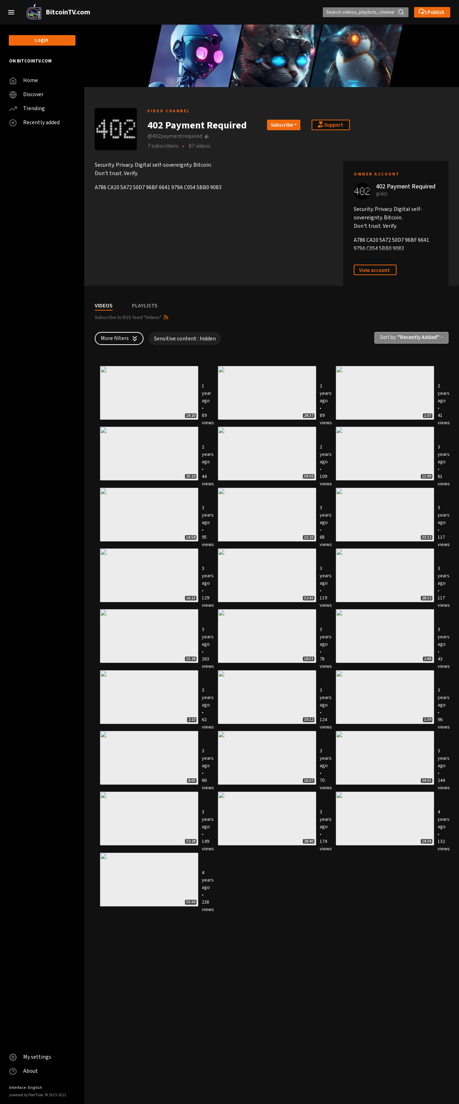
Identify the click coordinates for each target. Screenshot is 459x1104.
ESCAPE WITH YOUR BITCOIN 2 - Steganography (253, 920)
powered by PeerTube (26, 1095)
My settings (30, 1057)
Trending (27, 109)
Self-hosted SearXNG (119, 917)
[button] (11, 12)
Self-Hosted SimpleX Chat (246, 428)
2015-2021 (56, 1095)
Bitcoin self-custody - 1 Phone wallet (130, 835)
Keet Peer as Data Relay (123, 506)
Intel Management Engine (368, 584)
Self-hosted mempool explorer (130, 748)
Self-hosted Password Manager (131, 1001)
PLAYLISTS (145, 306)
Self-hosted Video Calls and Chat (376, 1001)
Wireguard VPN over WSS (245, 584)
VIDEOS (104, 306)
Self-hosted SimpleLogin (245, 1001)
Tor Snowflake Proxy (362, 506)
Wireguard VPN (112, 1080)
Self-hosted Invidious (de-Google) (256, 832)
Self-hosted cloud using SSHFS (373, 917)
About (23, 1071)
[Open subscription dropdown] (283, 125)
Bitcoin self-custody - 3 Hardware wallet (255, 751)
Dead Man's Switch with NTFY (130, 428)
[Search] (343, 12)
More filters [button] (120, 338)
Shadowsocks (111, 584)
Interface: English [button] (25, 1087)
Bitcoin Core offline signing (370, 663)
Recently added (34, 123)
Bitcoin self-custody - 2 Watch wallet (373, 751)
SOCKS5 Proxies (234, 506)
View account (374, 270)
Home (23, 81)
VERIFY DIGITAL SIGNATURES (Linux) (379, 832)
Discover (26, 95)
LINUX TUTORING (358, 428)
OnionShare (109, 663)
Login (41, 40)
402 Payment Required (405, 186)
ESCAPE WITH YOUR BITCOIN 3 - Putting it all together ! (253, 666)
